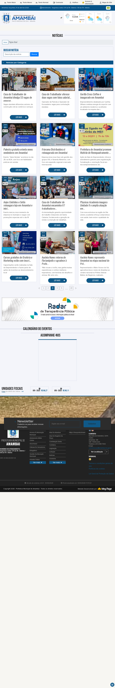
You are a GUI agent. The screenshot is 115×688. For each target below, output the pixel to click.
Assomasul (33, 444)
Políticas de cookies (97, 469)
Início (5, 42)
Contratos (52, 445)
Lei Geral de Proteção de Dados (101, 474)
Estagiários (33, 450)
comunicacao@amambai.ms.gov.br (100, 448)
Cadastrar (92, 424)
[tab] (61, 17)
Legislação (52, 448)
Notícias (52, 455)
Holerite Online (35, 459)
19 (71, 288)
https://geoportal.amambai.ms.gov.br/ (82, 432)
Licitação (52, 452)
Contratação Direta (55, 441)
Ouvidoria (52, 458)
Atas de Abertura (55, 432)
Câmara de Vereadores (37, 447)
